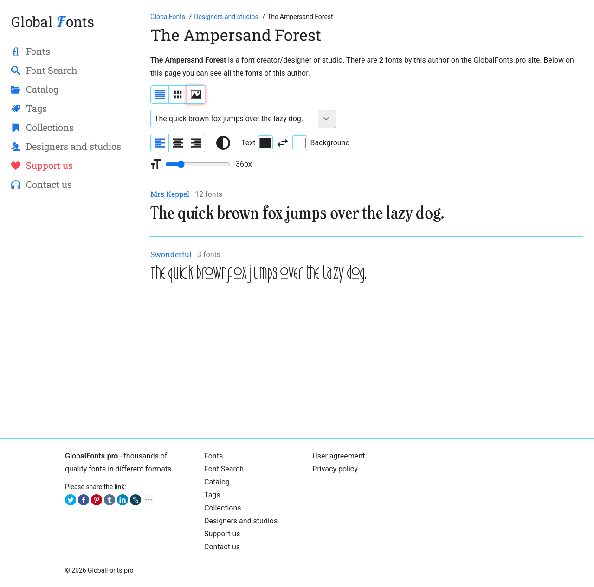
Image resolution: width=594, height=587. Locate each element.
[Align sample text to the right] (196, 143)
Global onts (52, 22)
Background (320, 142)
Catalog (217, 481)
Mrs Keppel (169, 194)
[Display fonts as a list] (159, 94)
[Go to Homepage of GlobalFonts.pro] (168, 16)
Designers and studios (241, 520)
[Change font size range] (197, 164)
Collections (222, 507)
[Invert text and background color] (283, 143)
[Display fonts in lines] (177, 94)
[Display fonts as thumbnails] (196, 94)
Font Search (224, 468)
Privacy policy (335, 468)
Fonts (213, 456)
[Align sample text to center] (177, 143)
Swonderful (171, 254)
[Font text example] (234, 119)
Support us (222, 533)
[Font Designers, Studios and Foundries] (227, 16)
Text (257, 142)
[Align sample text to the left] (159, 143)
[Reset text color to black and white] (223, 143)
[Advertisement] (366, 362)
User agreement (338, 456)
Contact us (222, 546)
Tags (212, 494)
